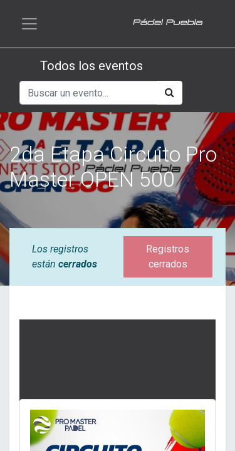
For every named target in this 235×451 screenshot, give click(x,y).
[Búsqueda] (169, 93)
